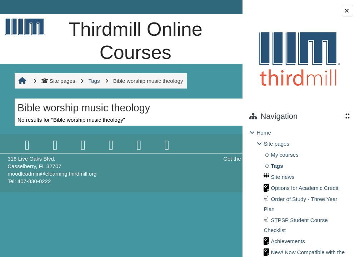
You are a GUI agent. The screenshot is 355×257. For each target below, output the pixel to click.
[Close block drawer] (347, 10)
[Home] (23, 27)
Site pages (57, 104)
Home (263, 133)
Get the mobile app (187, 182)
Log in (222, 7)
